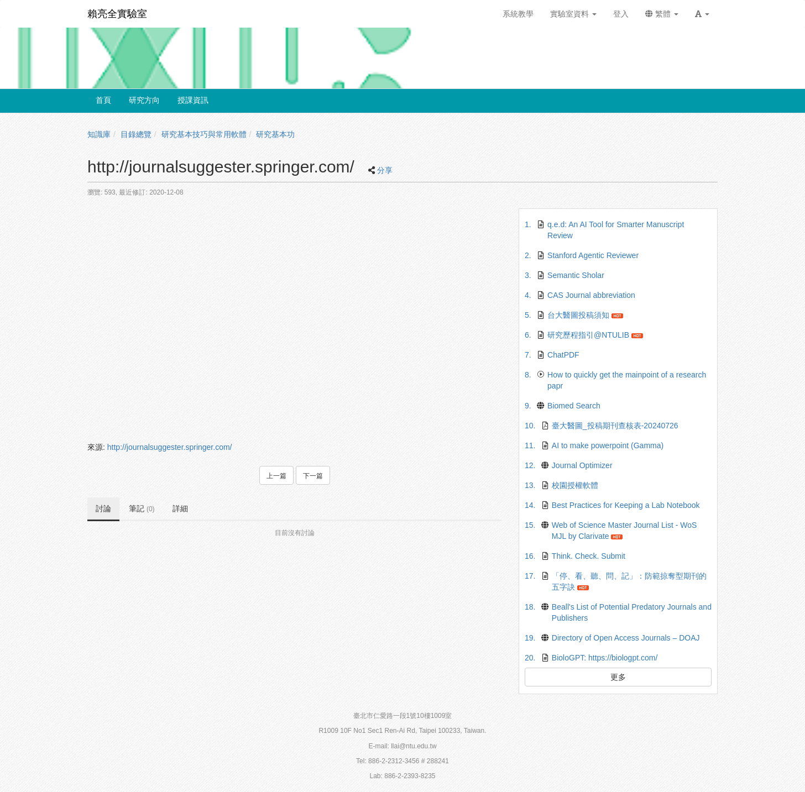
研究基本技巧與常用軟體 (204, 134)
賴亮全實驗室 (117, 13)
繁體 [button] (661, 13)
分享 (385, 170)
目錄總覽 (136, 134)
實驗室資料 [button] (573, 13)
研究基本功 (275, 134)
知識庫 (99, 134)
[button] (702, 14)
